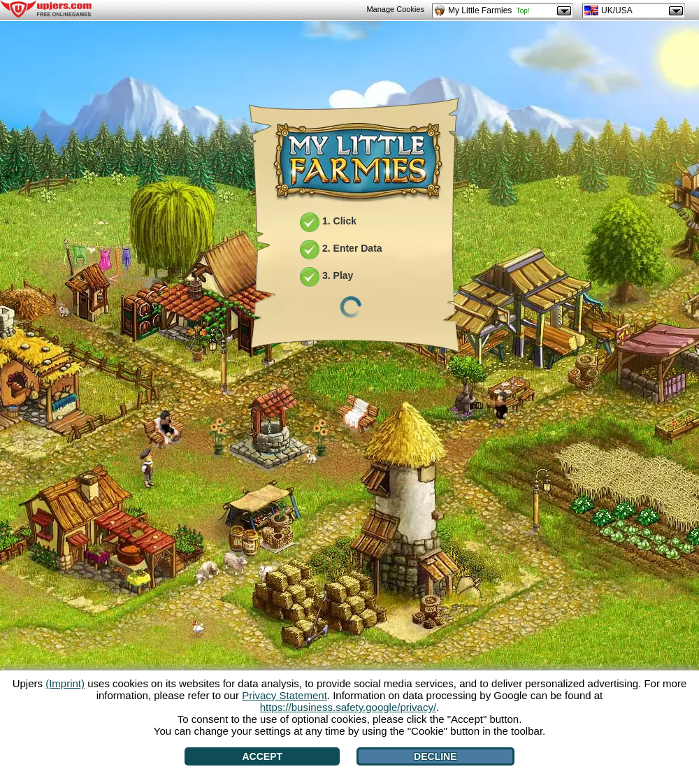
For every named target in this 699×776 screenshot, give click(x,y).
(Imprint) (65, 683)
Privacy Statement (284, 695)
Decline (435, 756)
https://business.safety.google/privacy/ (348, 707)
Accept (262, 756)
